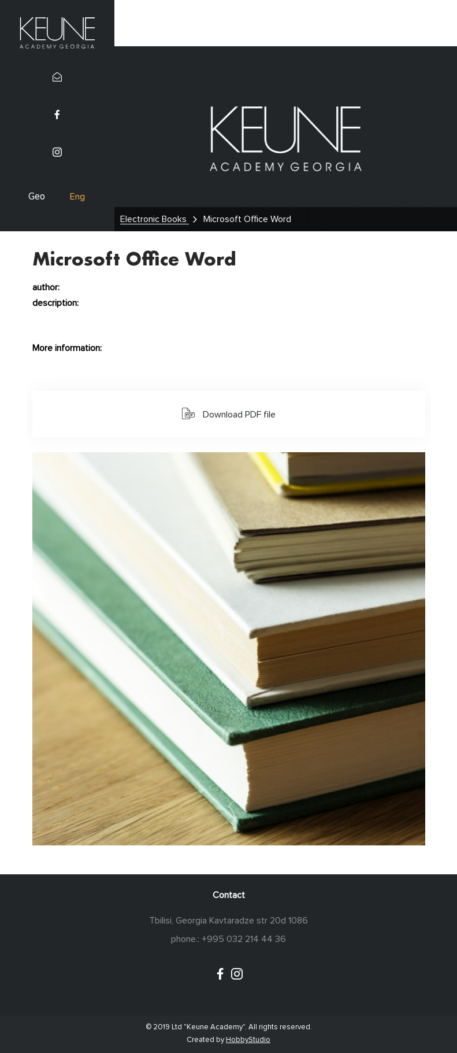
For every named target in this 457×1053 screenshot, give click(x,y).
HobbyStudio (248, 1040)
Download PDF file (229, 413)
